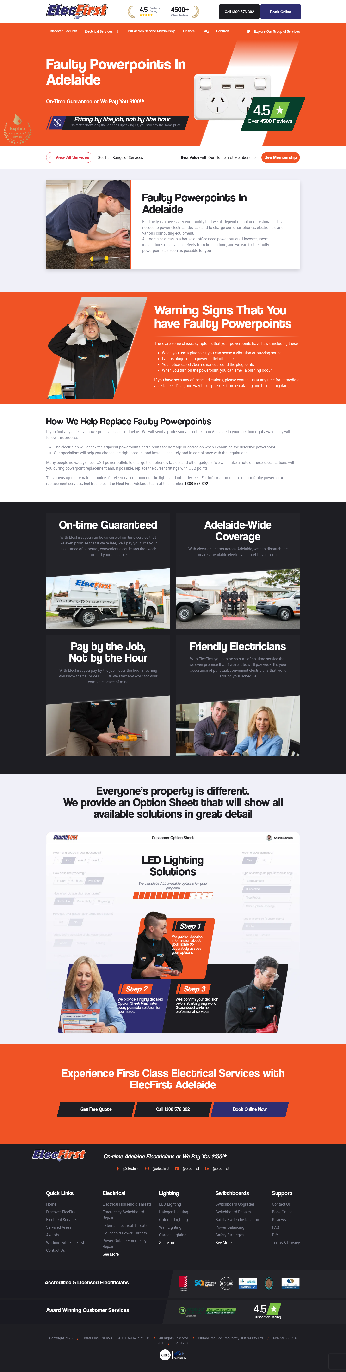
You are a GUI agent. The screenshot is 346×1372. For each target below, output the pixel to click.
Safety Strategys (230, 1235)
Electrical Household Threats (127, 1204)
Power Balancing (230, 1227)
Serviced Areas (59, 1227)
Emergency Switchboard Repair (123, 1214)
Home (51, 1204)
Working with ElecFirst (65, 1242)
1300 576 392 (196, 483)
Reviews (279, 1219)
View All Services (69, 157)
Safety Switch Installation (237, 1219)
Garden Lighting (172, 1235)
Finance (189, 31)
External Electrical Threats (125, 1225)
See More (111, 1254)
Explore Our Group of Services (273, 31)
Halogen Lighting (173, 1212)
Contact (222, 31)
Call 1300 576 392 (239, 11)
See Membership (281, 157)
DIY (275, 1235)
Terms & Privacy (286, 1242)
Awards (52, 1235)
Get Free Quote (96, 1109)
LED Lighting (170, 1204)
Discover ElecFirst (63, 31)
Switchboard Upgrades (235, 1204)
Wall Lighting (170, 1227)
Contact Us (55, 1250)
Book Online (280, 11)
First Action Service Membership (150, 31)
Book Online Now (250, 1109)
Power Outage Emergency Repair (125, 1243)
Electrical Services (99, 31)
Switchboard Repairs (233, 1212)
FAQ (206, 31)
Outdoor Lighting (173, 1219)
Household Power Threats (125, 1233)
